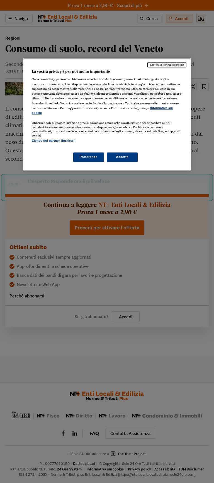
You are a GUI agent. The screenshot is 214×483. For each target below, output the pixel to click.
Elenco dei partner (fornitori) (54, 140)
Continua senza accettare (167, 64)
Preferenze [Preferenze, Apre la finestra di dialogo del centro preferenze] (89, 157)
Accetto (122, 157)
